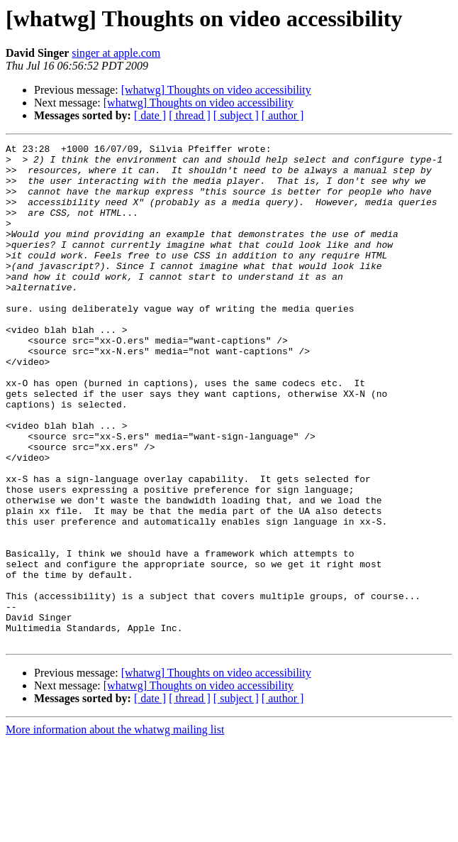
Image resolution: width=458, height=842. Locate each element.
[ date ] (150, 115)
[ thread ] (190, 115)
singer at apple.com (116, 53)
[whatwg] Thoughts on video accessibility (216, 90)
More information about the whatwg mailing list (115, 830)
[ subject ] (236, 115)
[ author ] (283, 115)
